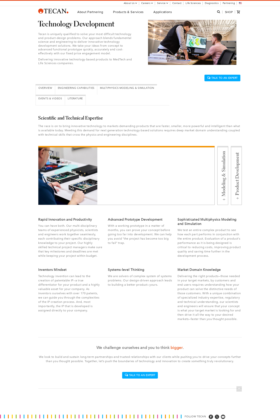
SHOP (229, 12)
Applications (162, 12)
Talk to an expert (222, 77)
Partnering (229, 3)
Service (162, 3)
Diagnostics (212, 3)
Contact (177, 3)
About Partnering (90, 12)
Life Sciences (193, 3)
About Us (131, 3)
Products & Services (128, 12)
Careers (147, 3)
